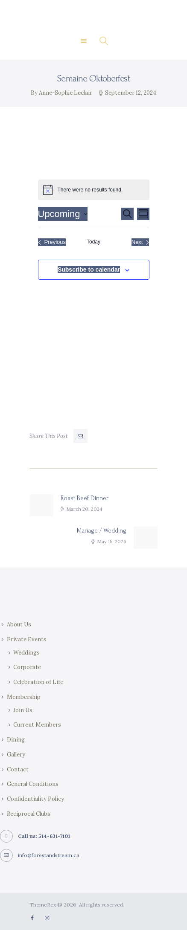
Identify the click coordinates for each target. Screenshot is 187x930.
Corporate (27, 667)
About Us (19, 624)
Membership (24, 697)
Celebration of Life (38, 682)
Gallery (16, 754)
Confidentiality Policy (35, 799)
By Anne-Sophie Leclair (62, 92)
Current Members (37, 724)
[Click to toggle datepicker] (63, 214)
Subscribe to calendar (89, 269)
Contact (18, 769)
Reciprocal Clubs (28, 813)
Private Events (27, 639)
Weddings (26, 652)
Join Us (22, 710)
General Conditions (32, 784)
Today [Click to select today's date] (93, 242)
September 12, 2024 (130, 92)
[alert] (93, 190)
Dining (16, 739)
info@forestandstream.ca (48, 855)
